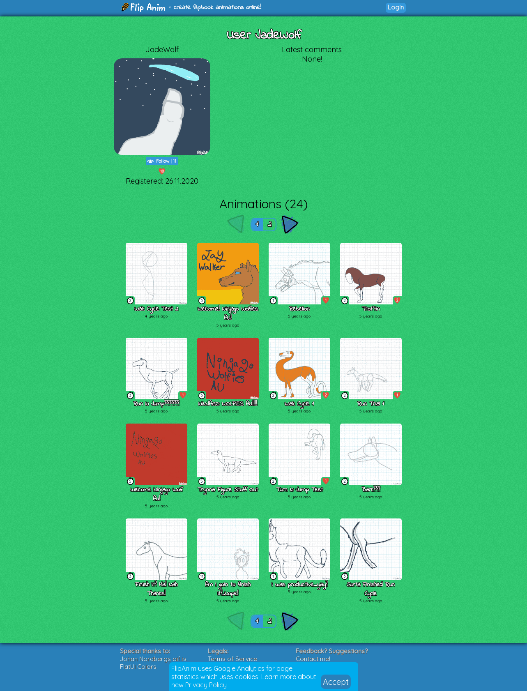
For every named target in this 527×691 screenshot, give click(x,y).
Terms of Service (232, 659)
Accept (336, 682)
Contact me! (313, 659)
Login (396, 7)
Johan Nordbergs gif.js (153, 659)
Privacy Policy (206, 685)
